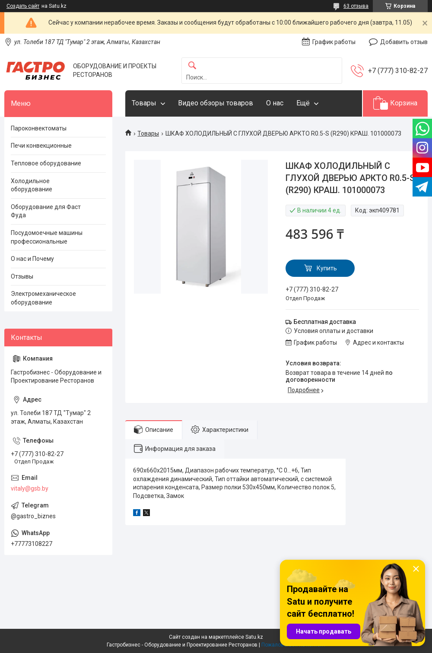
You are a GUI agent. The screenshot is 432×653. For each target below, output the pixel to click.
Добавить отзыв (404, 41)
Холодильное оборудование (31, 185)
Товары (144, 103)
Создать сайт (22, 6)
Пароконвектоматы (39, 128)
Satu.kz (254, 637)
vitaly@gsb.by (29, 488)
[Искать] (192, 66)
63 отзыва (355, 6)
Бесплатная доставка (325, 321)
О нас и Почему (32, 258)
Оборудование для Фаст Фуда (46, 211)
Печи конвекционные (41, 145)
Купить (327, 268)
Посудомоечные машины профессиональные (47, 237)
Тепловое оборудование (46, 163)
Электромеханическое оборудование (43, 298)
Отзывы (22, 276)
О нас (274, 103)
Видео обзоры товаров (215, 103)
